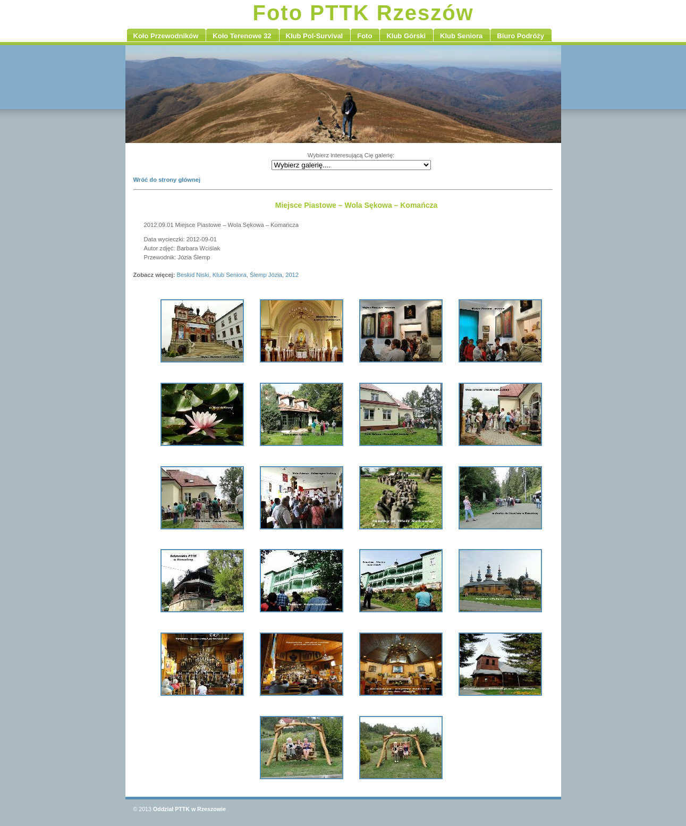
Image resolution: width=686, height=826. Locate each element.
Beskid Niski (193, 275)
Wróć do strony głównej (167, 179)
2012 (292, 275)
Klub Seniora (230, 275)
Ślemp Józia (266, 275)
